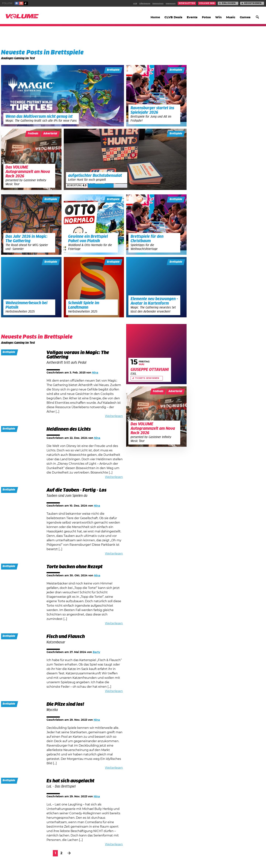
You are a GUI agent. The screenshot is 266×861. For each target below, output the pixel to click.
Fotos (206, 17)
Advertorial (50, 133)
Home (155, 17)
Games (245, 17)
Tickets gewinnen (147, 378)
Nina (95, 372)
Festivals (33, 133)
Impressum (170, 3)
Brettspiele (113, 70)
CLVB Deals (173, 17)
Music (230, 17)
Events (192, 17)
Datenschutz (157, 3)
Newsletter (187, 3)
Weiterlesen (114, 416)
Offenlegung (144, 3)
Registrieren (253, 3)
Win (218, 17)
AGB (135, 3)
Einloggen (229, 3)
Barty (96, 652)
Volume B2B (207, 3)
